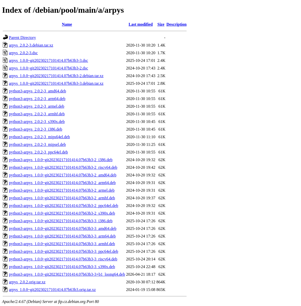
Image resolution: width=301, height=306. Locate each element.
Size (161, 24)
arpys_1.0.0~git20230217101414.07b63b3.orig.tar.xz (52, 289)
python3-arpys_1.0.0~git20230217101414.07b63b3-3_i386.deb (61, 221)
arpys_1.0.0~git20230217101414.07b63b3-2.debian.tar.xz (56, 76)
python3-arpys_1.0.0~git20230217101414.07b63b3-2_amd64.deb (62, 175)
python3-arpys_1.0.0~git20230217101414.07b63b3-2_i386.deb (61, 160)
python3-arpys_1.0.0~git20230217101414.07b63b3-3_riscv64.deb (63, 259)
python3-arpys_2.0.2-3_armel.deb (36, 106)
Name (67, 24)
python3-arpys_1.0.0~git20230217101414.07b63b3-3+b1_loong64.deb (67, 274)
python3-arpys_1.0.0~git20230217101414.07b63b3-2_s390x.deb (62, 213)
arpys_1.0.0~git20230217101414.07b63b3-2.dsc (48, 68)
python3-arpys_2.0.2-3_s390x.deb (37, 121)
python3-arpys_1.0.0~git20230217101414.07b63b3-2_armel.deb (62, 190)
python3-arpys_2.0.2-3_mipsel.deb (37, 144)
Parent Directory (22, 37)
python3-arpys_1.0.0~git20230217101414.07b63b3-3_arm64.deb (62, 236)
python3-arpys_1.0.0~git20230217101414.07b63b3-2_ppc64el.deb (63, 205)
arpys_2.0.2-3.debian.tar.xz (31, 45)
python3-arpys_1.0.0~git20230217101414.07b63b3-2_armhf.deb (62, 198)
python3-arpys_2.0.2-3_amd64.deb (37, 91)
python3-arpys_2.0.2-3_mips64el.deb (39, 137)
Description (177, 24)
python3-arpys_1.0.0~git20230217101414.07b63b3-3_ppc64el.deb (63, 251)
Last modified (141, 24)
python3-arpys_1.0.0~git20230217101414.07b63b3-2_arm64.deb (62, 182)
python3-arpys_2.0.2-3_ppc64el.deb (38, 152)
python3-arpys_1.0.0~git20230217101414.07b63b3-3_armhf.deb (62, 244)
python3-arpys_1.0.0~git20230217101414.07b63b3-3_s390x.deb (62, 267)
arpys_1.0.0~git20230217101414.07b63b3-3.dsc (48, 60)
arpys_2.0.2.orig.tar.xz (27, 282)
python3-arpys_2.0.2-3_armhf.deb (37, 114)
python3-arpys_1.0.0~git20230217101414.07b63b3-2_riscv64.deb (63, 167)
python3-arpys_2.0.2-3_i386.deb (35, 129)
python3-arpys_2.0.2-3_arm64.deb (37, 98)
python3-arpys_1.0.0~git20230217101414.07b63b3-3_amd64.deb (62, 228)
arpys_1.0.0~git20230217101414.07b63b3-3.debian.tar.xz (56, 83)
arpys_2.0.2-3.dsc (23, 53)
